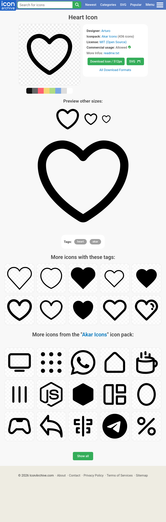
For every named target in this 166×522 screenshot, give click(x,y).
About (61, 475)
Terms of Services (120, 475)
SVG (123, 5)
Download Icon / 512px (106, 61)
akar (95, 241)
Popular (136, 5)
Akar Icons (109, 36)
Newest (90, 5)
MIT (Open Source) (113, 42)
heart (80, 241)
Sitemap (142, 475)
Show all (83, 456)
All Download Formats (115, 70)
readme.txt (111, 53)
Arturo (105, 31)
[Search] (76, 5)
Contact (74, 475)
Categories (108, 5)
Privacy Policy (93, 475)
